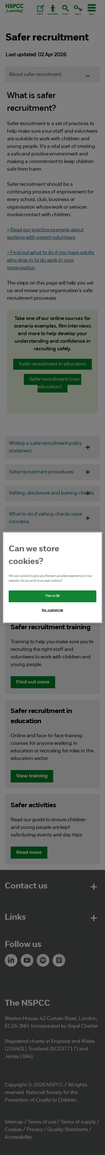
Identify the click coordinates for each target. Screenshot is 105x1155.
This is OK (52, 596)
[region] (52, 577)
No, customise (52, 610)
